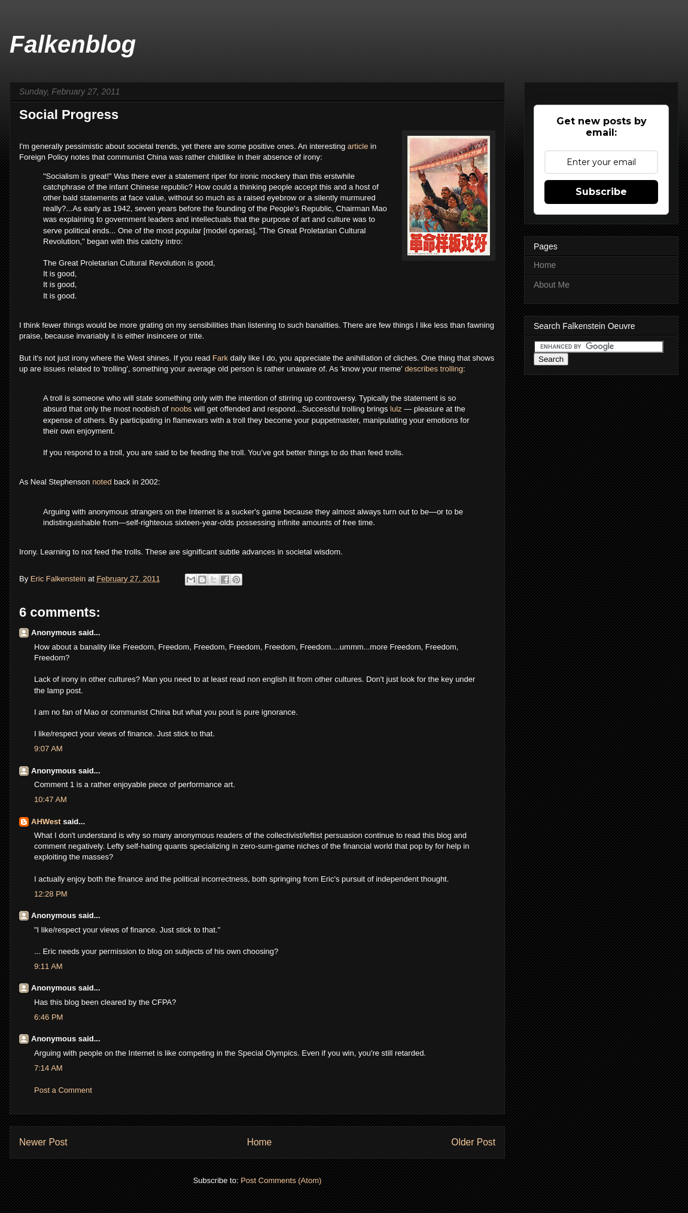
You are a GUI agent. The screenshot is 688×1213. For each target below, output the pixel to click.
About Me (552, 284)
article (359, 146)
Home (259, 1142)
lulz (397, 408)
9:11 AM (48, 966)
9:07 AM (48, 748)
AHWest (46, 821)
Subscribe (601, 191)
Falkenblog (73, 44)
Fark (221, 357)
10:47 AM (50, 799)
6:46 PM (48, 1017)
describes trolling (433, 368)
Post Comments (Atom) (281, 1180)
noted (103, 481)
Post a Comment (63, 1090)
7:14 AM (48, 1067)
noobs (182, 408)
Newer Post (43, 1142)
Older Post (473, 1142)
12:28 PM (51, 893)
